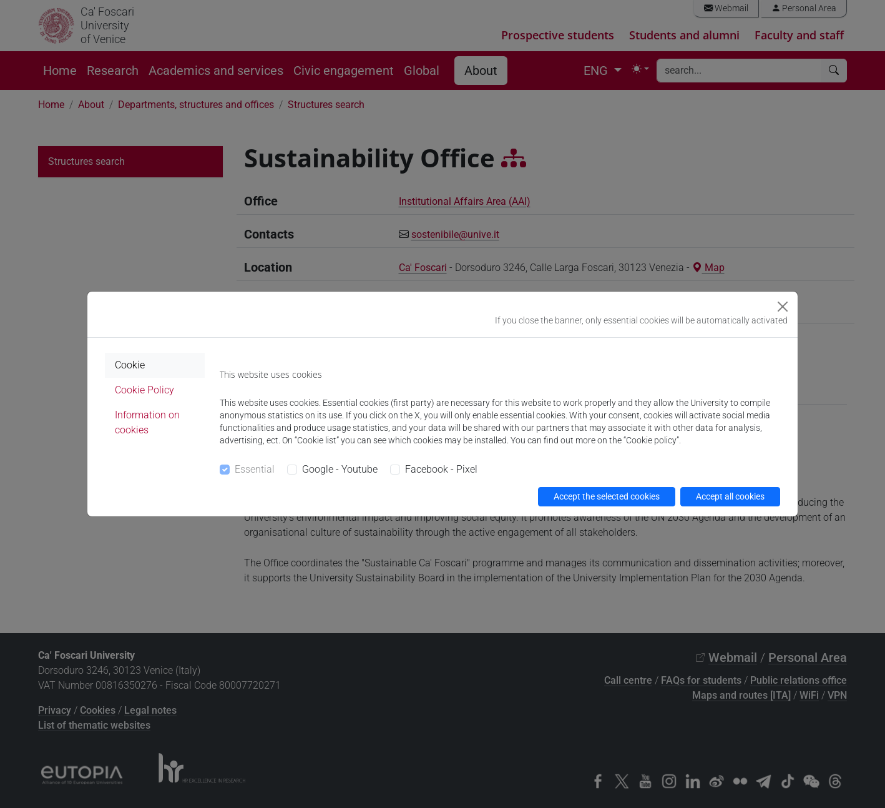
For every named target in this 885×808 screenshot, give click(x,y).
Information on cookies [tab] (147, 422)
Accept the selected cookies (607, 496)
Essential (255, 469)
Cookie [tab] (130, 365)
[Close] (783, 307)
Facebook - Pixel (441, 469)
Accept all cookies (730, 496)
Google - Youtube (340, 469)
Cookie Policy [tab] (144, 390)
